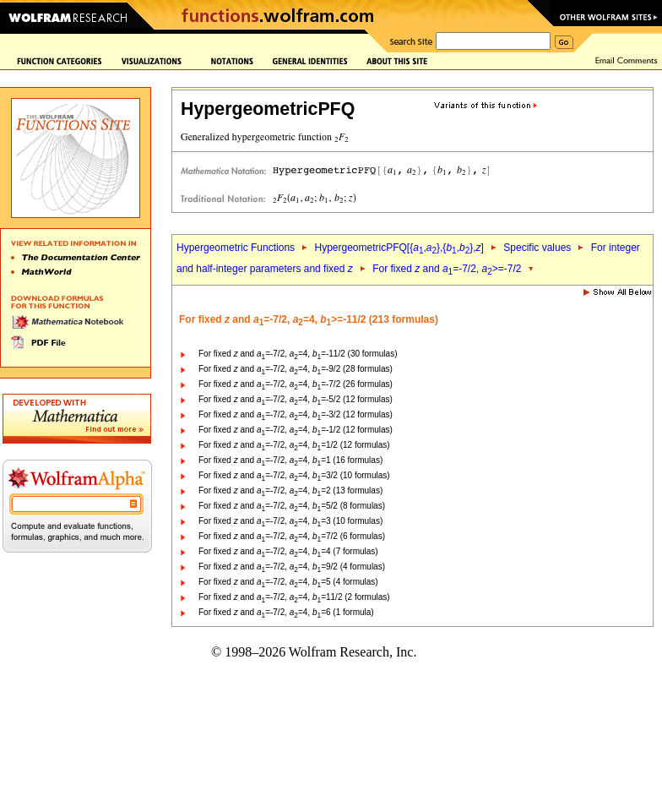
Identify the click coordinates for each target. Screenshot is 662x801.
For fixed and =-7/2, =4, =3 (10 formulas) (290, 521)
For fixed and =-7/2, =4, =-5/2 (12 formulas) (295, 399)
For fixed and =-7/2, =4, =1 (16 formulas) (290, 460)
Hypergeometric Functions (235, 247)
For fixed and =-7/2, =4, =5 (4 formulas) (288, 581)
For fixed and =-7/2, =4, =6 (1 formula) (286, 612)
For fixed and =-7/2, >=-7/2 (446, 269)
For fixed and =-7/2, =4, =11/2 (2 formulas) (294, 597)
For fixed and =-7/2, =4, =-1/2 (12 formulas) (295, 429)
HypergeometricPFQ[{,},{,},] (398, 247)
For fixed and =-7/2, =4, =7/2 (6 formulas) (291, 536)
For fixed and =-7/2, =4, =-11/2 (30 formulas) (297, 353)
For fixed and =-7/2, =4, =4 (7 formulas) (288, 551)
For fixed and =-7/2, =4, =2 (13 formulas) (290, 490)
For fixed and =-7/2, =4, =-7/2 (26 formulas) (295, 384)
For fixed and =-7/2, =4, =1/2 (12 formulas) (294, 445)
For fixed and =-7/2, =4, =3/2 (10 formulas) (294, 475)
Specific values (537, 247)
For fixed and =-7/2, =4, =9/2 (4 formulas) (291, 566)
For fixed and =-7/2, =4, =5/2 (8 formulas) (291, 505)
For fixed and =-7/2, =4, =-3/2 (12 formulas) (295, 414)
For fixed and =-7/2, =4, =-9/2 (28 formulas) (295, 368)
